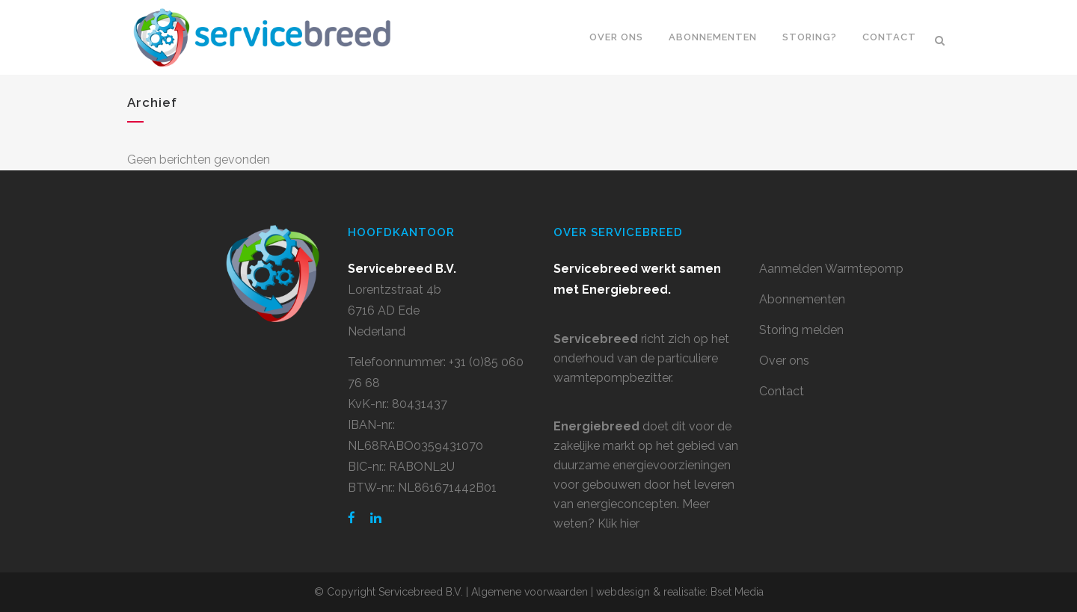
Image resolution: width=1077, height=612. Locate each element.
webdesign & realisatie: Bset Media (680, 592)
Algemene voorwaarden (529, 592)
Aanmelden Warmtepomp (831, 269)
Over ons (784, 360)
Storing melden (801, 330)
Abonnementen (802, 299)
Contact (781, 391)
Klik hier (618, 523)
